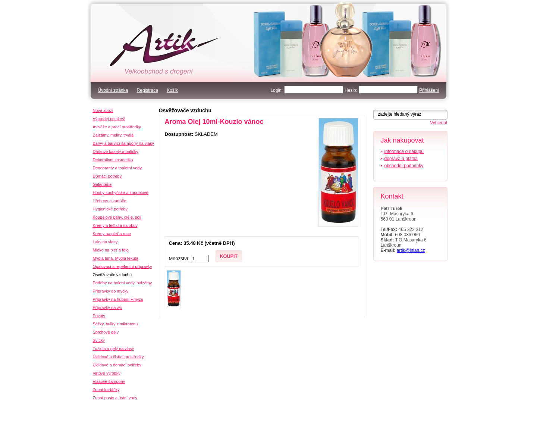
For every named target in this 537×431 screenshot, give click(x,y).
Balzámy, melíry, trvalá (113, 135)
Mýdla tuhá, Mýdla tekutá (115, 258)
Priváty (99, 315)
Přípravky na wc (107, 307)
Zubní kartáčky (106, 389)
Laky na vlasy (105, 242)
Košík (172, 90)
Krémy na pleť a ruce (112, 233)
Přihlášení (429, 90)
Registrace (147, 90)
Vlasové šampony (109, 381)
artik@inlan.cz (411, 250)
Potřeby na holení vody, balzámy (122, 283)
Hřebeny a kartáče (109, 201)
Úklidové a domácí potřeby (117, 365)
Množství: (180, 258)
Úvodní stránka (113, 90)
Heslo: (351, 90)
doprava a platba (401, 158)
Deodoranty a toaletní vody (117, 168)
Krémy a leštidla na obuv (115, 225)
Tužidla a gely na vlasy (113, 348)
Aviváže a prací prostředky (117, 127)
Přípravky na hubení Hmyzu (118, 299)
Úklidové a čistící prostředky (118, 357)
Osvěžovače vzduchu (185, 110)
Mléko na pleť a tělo (111, 250)
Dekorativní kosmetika (113, 159)
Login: (276, 90)
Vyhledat (438, 122)
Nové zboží (103, 110)
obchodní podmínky (404, 165)
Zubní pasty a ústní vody (115, 398)
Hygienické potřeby (110, 209)
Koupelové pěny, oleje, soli (117, 217)
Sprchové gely (106, 332)
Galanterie (102, 184)
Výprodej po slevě (109, 118)
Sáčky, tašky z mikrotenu (115, 324)
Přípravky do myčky (111, 291)
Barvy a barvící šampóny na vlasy (123, 143)
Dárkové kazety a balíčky (115, 151)
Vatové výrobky (106, 373)
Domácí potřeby (107, 176)
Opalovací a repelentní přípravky (122, 266)
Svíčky (99, 340)
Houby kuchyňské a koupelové (120, 192)
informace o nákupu (404, 151)
